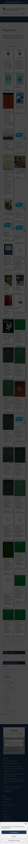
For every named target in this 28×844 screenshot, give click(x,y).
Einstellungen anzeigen (14, 840)
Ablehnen (14, 836)
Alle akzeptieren (14, 832)
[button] (25, 824)
